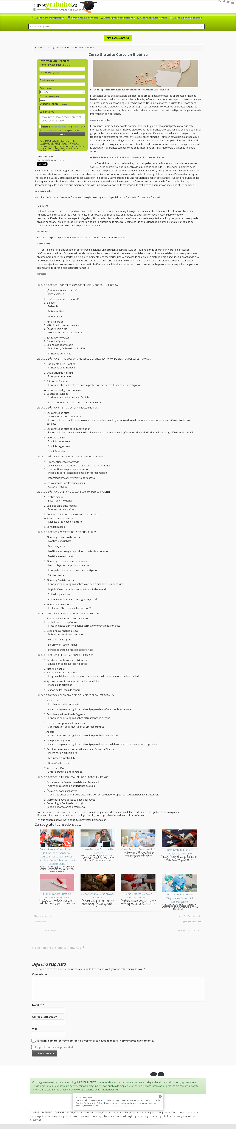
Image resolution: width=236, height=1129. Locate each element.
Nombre (38, 1005)
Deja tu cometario (193, 921)
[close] (160, 1096)
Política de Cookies (50, 130)
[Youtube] (232, 2)
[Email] (193, 916)
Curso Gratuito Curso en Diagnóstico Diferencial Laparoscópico (179, 898)
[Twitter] (228, 2)
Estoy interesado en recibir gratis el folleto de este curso (62, 118)
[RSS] (220, 2)
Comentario (39, 974)
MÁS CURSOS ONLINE (118, 38)
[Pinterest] (188, 916)
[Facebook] (224, 2)
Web (34, 1028)
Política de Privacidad (60, 126)
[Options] (199, 916)
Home (39, 47)
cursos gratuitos (53, 47)
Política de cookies (105, 1103)
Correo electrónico (44, 1017)
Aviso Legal (78, 126)
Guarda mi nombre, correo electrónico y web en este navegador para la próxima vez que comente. (94, 1040)
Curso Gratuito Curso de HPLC (138, 849)
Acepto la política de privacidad (54, 1047)
